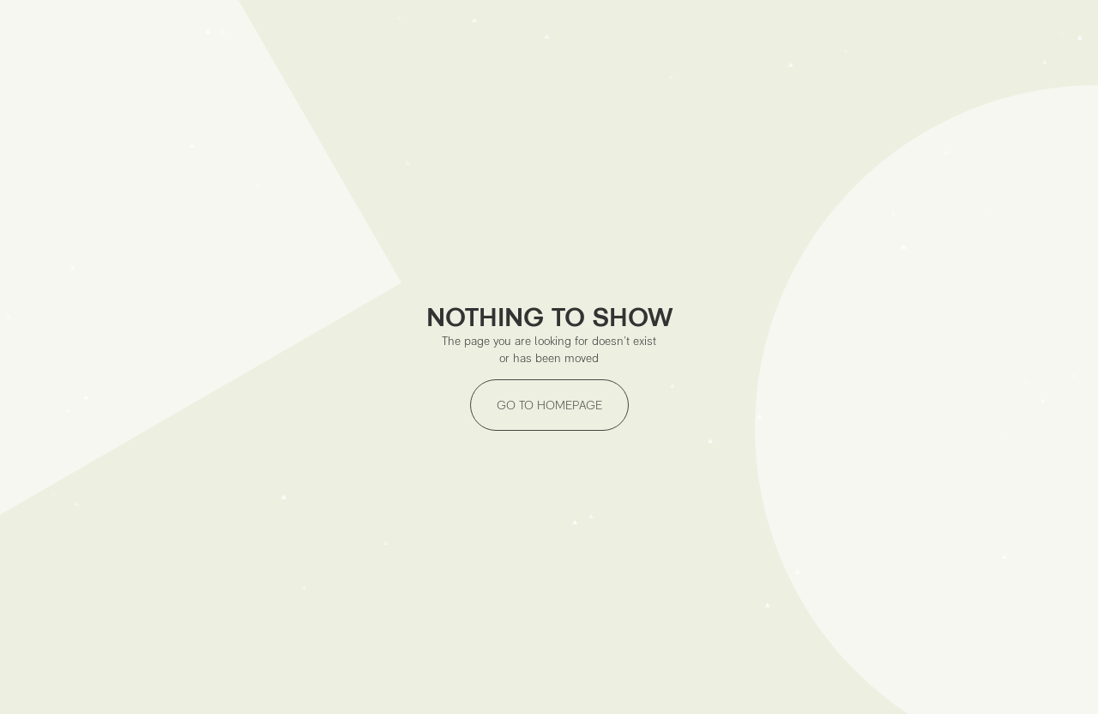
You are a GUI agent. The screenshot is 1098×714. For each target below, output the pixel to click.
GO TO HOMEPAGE (549, 405)
